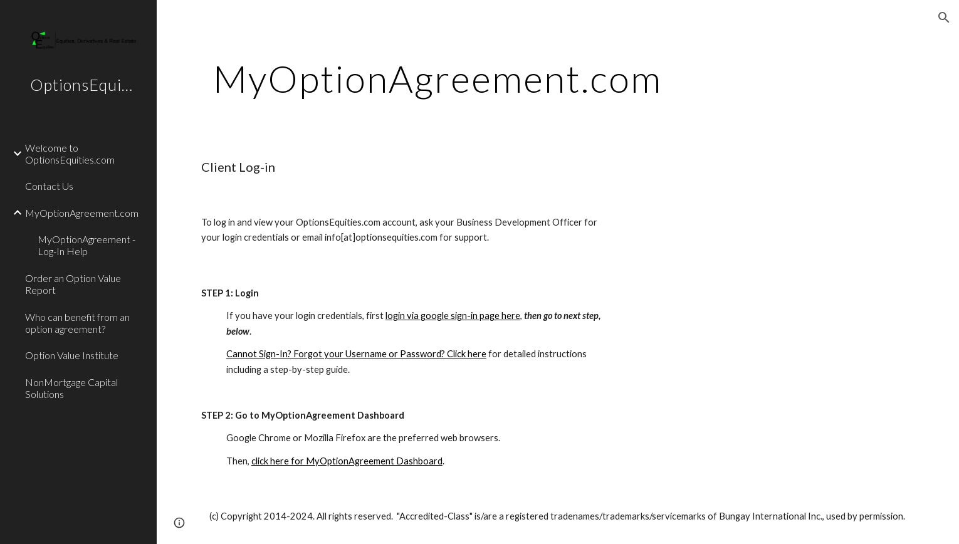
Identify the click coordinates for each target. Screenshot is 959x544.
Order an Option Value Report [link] (73, 284)
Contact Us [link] (49, 186)
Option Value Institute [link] (71, 355)
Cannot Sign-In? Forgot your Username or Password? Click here (356, 353)
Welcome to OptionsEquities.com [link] (70, 153)
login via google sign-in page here (452, 315)
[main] (437, 78)
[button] (944, 18)
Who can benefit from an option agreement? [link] (77, 323)
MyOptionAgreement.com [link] (82, 213)
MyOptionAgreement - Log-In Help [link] (86, 245)
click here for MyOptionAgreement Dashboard (347, 461)
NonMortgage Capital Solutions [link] (71, 388)
